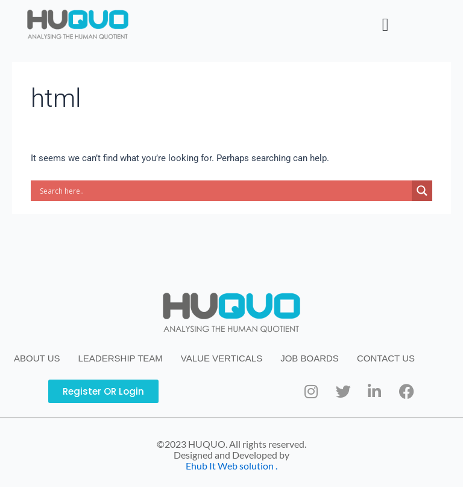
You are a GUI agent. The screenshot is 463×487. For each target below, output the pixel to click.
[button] (385, 24)
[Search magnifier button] (422, 190)
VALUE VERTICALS (221, 358)
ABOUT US (37, 358)
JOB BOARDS (309, 358)
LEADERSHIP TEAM (120, 358)
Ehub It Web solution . (231, 465)
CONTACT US (386, 358)
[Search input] (224, 190)
